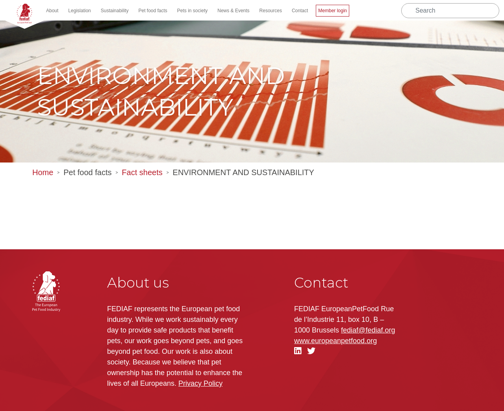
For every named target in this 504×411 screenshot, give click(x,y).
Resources (270, 10)
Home (42, 172)
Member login (332, 10)
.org (335, 341)
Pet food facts (152, 10)
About (52, 10)
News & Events (233, 10)
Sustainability (115, 10)
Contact (300, 10)
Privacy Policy (200, 383)
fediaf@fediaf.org (368, 330)
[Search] (450, 10)
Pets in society (192, 10)
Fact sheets (142, 172)
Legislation (79, 10)
